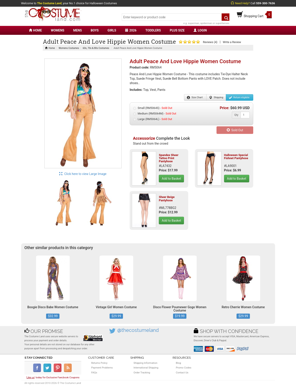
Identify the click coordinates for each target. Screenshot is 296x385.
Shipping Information (145, 362)
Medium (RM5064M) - (154, 113)
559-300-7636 (265, 3)
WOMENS (57, 30)
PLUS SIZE (177, 30)
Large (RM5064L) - (152, 119)
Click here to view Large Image (82, 174)
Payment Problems (102, 367)
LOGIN (200, 30)
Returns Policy (99, 362)
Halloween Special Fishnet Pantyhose (236, 156)
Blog (178, 362)
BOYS (94, 30)
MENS (77, 30)
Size (195, 97)
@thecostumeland (138, 330)
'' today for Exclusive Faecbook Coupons (53, 377)
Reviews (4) (210, 42)
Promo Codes (183, 367)
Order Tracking (142, 372)
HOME (35, 30)
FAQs (94, 372)
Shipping (216, 97)
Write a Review (232, 42)
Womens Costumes (69, 48)
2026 (131, 30)
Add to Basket (171, 178)
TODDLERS (153, 30)
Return (239, 97)
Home (50, 48)
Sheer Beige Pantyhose (167, 198)
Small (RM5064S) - (152, 108)
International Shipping (146, 367)
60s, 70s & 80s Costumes (96, 48)
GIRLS (112, 30)
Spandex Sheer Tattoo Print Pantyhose (168, 158)
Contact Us (182, 372)
